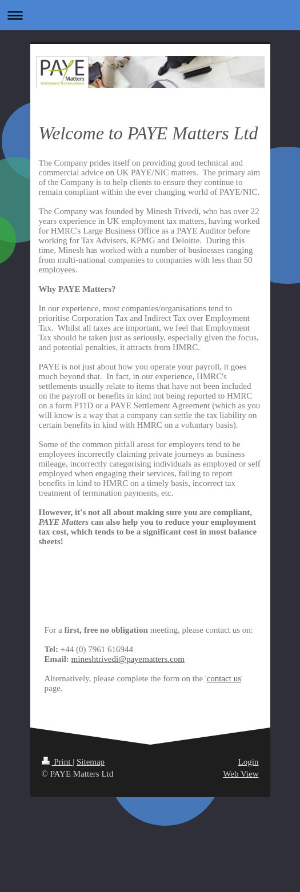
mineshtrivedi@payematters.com (128, 659)
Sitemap (91, 761)
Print (57, 761)
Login (248, 761)
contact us (224, 678)
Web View (240, 773)
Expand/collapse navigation (150, 15)
